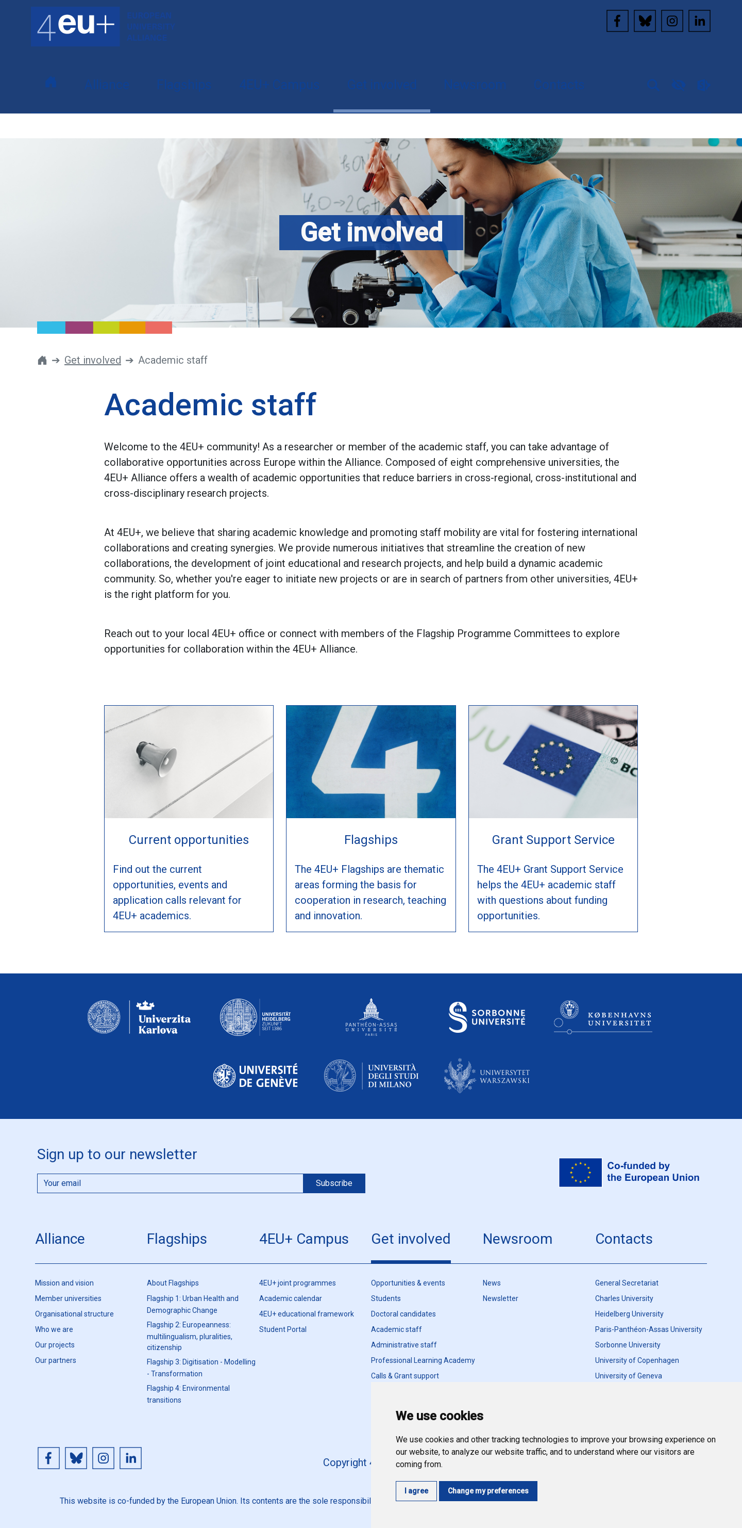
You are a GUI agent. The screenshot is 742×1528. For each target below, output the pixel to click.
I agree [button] (416, 1491)
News (492, 1283)
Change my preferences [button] (488, 1491)
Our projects (55, 1345)
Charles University (624, 1298)
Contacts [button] (559, 84)
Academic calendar (290, 1298)
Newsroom (517, 1238)
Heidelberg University (629, 1314)
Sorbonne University (628, 1345)
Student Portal (283, 1329)
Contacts (624, 1238)
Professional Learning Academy (423, 1360)
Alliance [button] (107, 84)
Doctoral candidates (403, 1314)
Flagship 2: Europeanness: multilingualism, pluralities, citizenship (189, 1336)
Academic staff (396, 1329)
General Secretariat (627, 1283)
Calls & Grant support (405, 1376)
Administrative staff (404, 1345)
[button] (649, 84)
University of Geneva (628, 1376)
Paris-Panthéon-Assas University (648, 1329)
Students (386, 1298)
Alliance (60, 1238)
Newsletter (500, 1298)
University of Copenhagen (637, 1360)
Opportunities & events (408, 1283)
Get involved (92, 360)
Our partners (55, 1360)
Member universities (68, 1298)
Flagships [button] (184, 84)
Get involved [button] (382, 84)
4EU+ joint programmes (297, 1283)
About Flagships (173, 1283)
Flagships (177, 1238)
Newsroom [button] (475, 84)
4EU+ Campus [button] (279, 84)
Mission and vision (64, 1283)
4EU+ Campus (304, 1238)
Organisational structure (74, 1314)
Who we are (54, 1329)
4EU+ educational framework (306, 1314)
